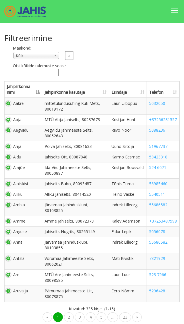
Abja (17, 119)
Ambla (19, 204)
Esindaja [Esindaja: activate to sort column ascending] (119, 92)
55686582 (158, 204)
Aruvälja (20, 291)
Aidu (17, 157)
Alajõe (19, 167)
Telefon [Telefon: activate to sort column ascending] (156, 92)
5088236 (157, 130)
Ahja (17, 146)
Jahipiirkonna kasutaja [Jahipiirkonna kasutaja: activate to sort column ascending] (65, 92)
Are (16, 274)
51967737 (158, 146)
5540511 (157, 194)
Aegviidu (21, 130)
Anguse (20, 231)
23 (125, 317)
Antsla (19, 258)
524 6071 (157, 167)
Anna (18, 242)
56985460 (158, 183)
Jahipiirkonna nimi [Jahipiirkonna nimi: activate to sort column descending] (18, 89)
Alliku (18, 194)
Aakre (18, 103)
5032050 (157, 103)
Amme (19, 221)
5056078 (157, 231)
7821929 (157, 258)
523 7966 (157, 274)
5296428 (157, 291)
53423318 (158, 157)
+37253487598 (163, 221)
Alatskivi (20, 183)
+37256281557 (163, 119)
